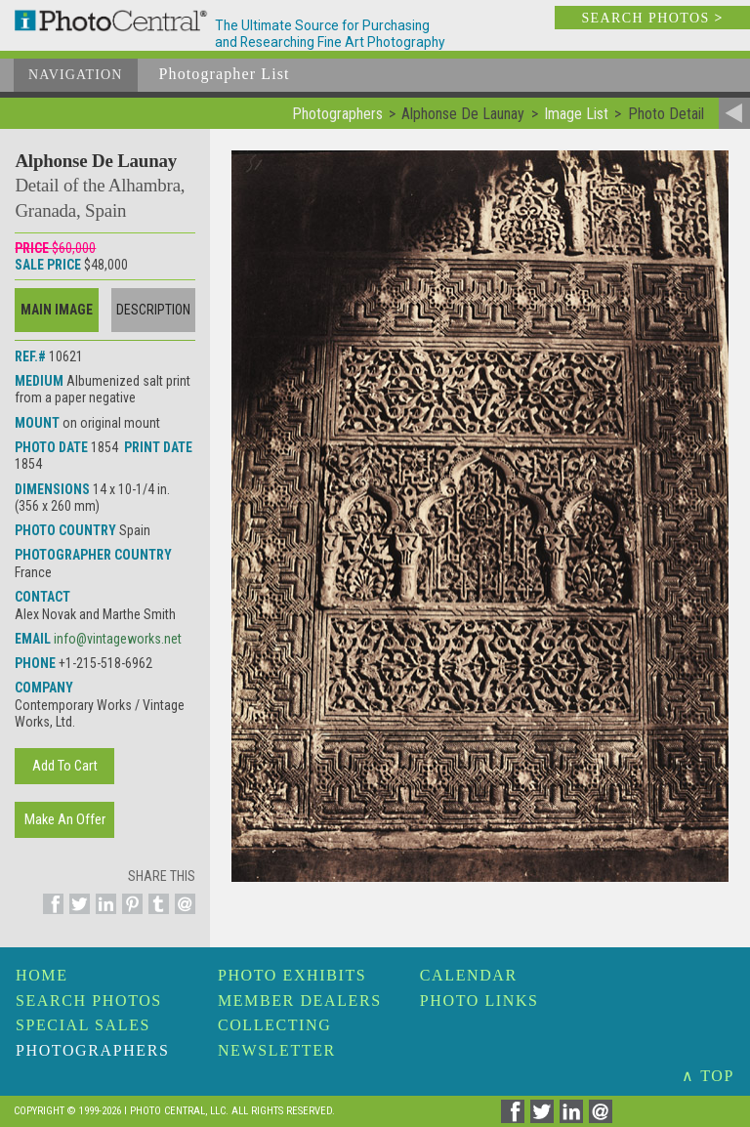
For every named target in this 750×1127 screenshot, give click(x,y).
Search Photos (89, 1000)
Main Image (57, 309)
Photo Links (479, 1000)
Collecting (274, 1025)
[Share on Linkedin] (103, 915)
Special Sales (83, 1025)
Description (153, 309)
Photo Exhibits (292, 975)
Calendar (469, 975)
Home (42, 975)
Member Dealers (300, 1000)
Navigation (75, 74)
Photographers (92, 1050)
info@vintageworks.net (118, 639)
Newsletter (277, 1050)
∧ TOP (708, 1075)
